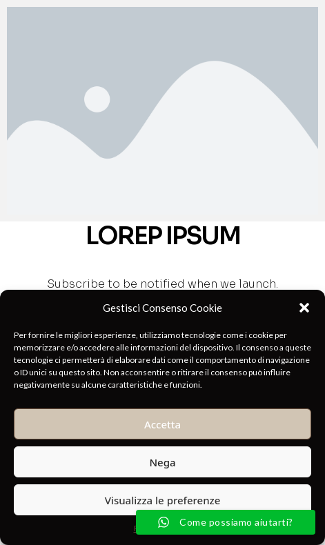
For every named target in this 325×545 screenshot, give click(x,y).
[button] (304, 308)
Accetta (162, 424)
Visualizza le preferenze (163, 500)
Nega (162, 462)
